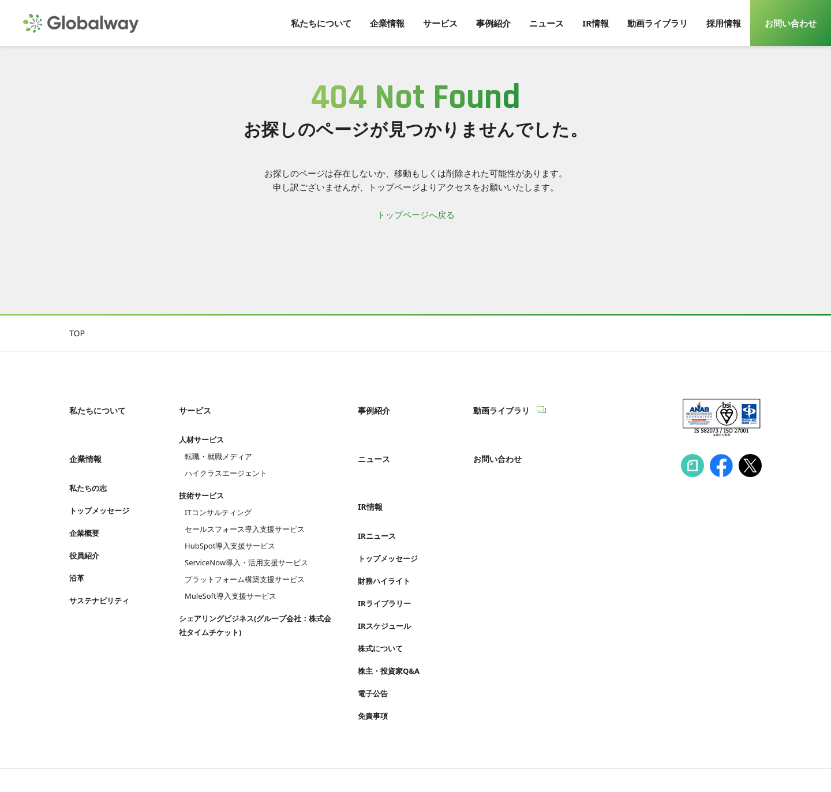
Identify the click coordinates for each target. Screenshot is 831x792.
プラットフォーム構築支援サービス (245, 567)
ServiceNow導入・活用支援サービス (246, 550)
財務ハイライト (384, 544)
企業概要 (84, 508)
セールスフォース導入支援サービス (245, 517)
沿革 (76, 553)
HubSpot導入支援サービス (230, 533)
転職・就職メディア (218, 444)
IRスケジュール (384, 589)
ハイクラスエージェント (226, 461)
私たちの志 (88, 463)
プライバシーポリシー (242, 761)
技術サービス (201, 483)
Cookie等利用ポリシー (343, 761)
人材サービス (201, 427)
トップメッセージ (99, 486)
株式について (380, 612)
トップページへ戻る (416, 214)
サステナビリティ (99, 575)
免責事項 (373, 679)
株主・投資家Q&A (389, 634)
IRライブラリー (384, 567)
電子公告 (373, 657)
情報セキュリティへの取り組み (125, 761)
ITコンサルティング (218, 500)
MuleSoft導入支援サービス (230, 584)
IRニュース (377, 499)
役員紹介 (84, 531)
